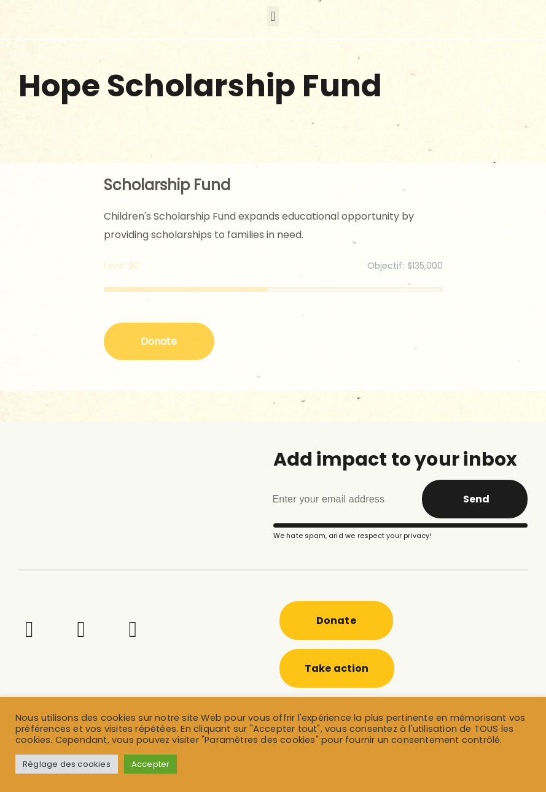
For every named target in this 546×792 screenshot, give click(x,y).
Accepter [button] (150, 764)
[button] (273, 16)
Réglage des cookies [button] (67, 764)
